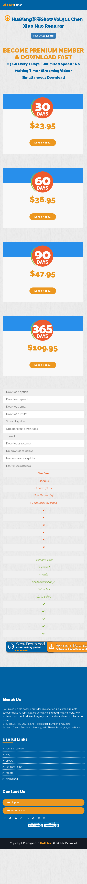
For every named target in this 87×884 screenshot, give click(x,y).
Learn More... (42, 142)
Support (13, 802)
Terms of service (13, 748)
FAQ (6, 754)
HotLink (45, 843)
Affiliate (8, 773)
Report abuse (16, 810)
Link (12, 5)
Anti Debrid (10, 779)
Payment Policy (13, 766)
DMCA (8, 760)
